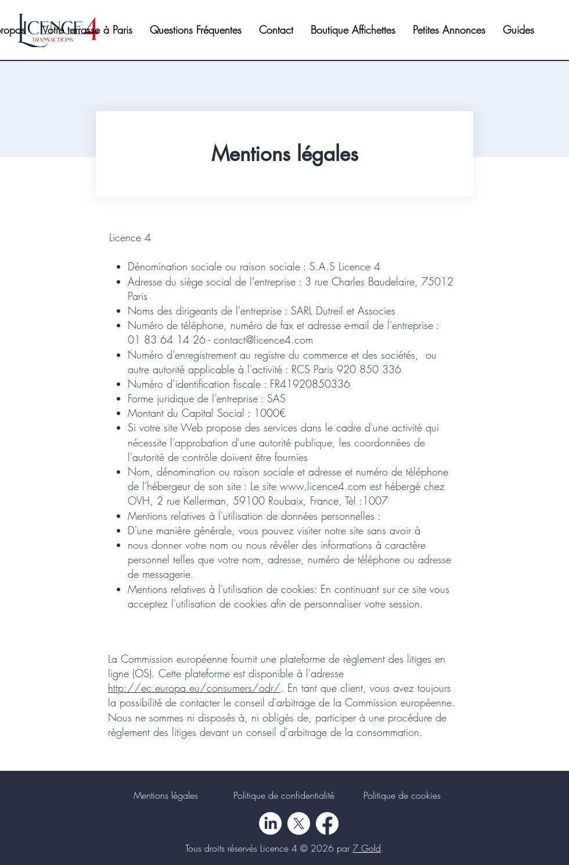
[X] (298, 823)
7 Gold (366, 848)
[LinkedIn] (270, 823)
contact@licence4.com (263, 339)
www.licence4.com (323, 486)
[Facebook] (327, 823)
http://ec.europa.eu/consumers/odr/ (194, 688)
